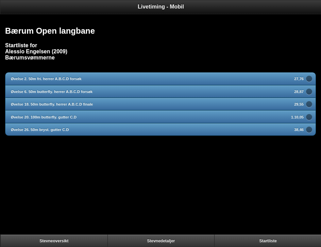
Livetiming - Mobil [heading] (161, 7)
